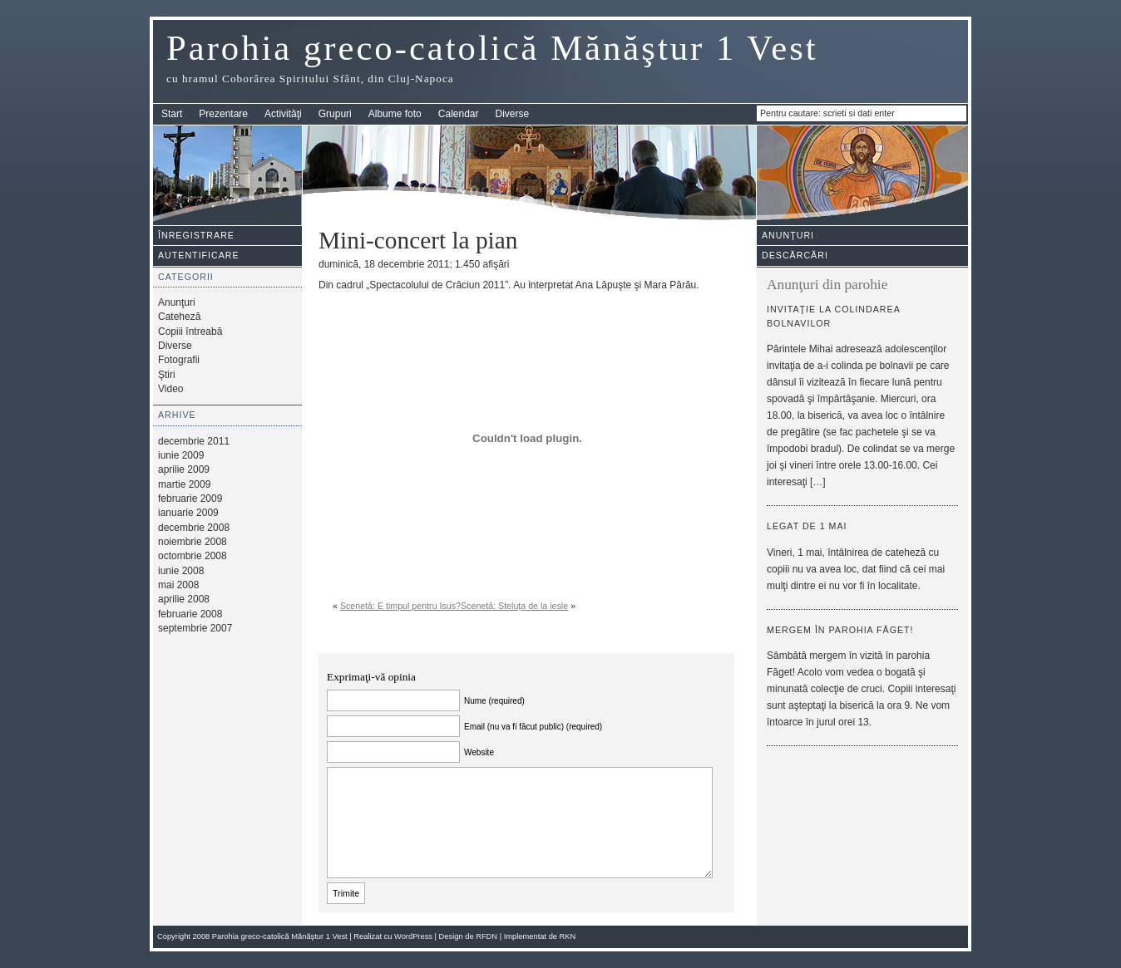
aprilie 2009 (184, 469)
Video (170, 389)
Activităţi (283, 114)
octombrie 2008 (192, 556)
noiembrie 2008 (192, 542)
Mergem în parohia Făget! (840, 630)
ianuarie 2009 (188, 512)
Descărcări (795, 255)
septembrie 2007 (195, 628)
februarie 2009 (190, 498)
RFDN (486, 936)
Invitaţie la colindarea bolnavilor (833, 316)
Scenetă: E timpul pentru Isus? (400, 606)
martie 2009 (184, 484)
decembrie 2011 (194, 441)
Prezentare (223, 114)
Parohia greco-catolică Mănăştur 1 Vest (492, 47)
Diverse (513, 114)
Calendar (458, 114)
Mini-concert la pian (418, 240)
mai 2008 (178, 585)
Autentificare (199, 255)
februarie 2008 (190, 614)
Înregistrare (196, 235)
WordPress (413, 936)
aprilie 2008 (184, 599)
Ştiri (166, 375)
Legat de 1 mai (807, 526)
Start (171, 114)
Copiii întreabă (190, 331)
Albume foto (395, 114)
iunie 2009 (181, 455)
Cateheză (179, 316)
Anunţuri (176, 302)
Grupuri (335, 114)
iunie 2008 (181, 571)
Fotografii (179, 360)
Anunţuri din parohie (827, 284)
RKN (568, 936)
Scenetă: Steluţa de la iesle (514, 606)
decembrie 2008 (194, 527)
